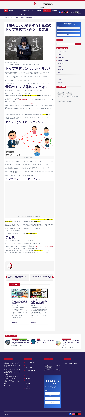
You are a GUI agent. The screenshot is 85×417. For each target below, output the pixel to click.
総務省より (30, 103)
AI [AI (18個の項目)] (67, 90)
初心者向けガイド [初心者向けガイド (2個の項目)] (75, 96)
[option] (17, 342)
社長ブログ (60, 82)
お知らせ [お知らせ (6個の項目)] (70, 92)
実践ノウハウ (46, 10)
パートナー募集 (61, 57)
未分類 (59, 79)
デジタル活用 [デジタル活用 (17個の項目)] (69, 94)
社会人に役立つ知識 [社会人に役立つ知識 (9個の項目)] (67, 101)
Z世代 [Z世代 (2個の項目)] (64, 92)
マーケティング (25, 10)
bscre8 (17, 264)
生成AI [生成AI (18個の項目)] (59, 101)
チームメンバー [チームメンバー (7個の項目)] (61, 94)
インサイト (38, 10)
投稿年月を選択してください (71, 363)
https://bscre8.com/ (10, 386)
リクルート (11, 14)
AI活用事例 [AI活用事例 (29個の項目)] (73, 90)
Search (61, 40)
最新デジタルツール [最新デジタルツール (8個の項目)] (71, 99)
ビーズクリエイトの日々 (14, 10)
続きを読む (15, 322)
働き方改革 (54, 10)
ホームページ (7, 17)
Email (52, 396)
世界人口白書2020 (23, 99)
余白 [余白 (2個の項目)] (68, 96)
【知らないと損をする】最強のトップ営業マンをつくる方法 (23, 17)
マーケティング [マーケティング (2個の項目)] (61, 96)
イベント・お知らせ (20, 14)
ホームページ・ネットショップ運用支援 (44, 246)
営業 (32, 10)
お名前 (58, 26)
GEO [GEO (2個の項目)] (59, 92)
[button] (77, 336)
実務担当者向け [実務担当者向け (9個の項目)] (61, 99)
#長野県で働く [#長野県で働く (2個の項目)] (61, 90)
